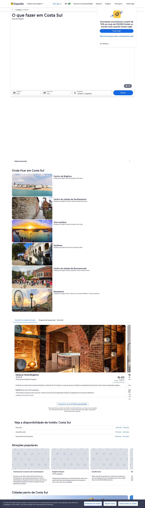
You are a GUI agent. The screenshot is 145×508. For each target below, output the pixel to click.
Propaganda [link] (14, 477)
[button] (72, 352)
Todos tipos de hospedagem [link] (51, 480)
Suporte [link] (108, 460)
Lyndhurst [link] (107, 395)
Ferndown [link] (77, 395)
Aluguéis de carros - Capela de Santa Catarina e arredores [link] (35, 366)
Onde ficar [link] (17, 93)
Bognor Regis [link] (18, 403)
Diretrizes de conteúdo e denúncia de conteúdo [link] (88, 473)
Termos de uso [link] (79, 467)
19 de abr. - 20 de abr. (122, 237)
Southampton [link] (48, 395)
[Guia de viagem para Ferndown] (99, 335)
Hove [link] (105, 411)
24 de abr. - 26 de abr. (122, 241)
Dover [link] (15, 407)
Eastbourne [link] (47, 407)
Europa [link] (13, 10)
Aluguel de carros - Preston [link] (82, 366)
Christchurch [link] (108, 403)
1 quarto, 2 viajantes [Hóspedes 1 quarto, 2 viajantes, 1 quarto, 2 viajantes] (84, 68)
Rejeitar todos (110, 503)
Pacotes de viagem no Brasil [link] (50, 470)
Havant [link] (76, 411)
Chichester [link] (77, 403)
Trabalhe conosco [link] (15, 463)
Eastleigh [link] (76, 407)
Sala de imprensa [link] (15, 473)
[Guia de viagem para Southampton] (76, 335)
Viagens (115, 4)
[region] (72, 504)
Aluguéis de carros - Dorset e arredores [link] (29, 370)
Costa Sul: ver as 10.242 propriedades (87, 212)
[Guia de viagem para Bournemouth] (53, 335)
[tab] (55, 158)
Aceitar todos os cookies (128, 503)
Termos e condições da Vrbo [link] (83, 470)
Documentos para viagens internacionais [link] (117, 475)
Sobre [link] (12, 460)
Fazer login (130, 4)
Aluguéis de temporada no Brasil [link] (52, 467)
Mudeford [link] (17, 399)
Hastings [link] (46, 411)
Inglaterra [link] (27, 10)
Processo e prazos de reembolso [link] (115, 467)
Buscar (124, 68)
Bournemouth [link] (18, 395)
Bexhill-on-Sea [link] (108, 399)
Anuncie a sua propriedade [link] (18, 467)
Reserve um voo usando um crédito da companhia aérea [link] (120, 471)
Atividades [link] (17, 96)
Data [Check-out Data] (48, 68)
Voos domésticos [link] (47, 473)
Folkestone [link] (17, 411)
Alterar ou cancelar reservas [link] (114, 463)
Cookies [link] (77, 460)
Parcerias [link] (13, 470)
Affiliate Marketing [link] (16, 480)
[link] (116, 44)
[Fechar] (141, 503)
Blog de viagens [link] (47, 483)
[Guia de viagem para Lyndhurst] (122, 335)
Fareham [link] (106, 407)
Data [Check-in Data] (17, 68)
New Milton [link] (47, 399)
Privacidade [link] (78, 463)
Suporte (106, 4)
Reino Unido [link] (19, 10)
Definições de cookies (93, 503)
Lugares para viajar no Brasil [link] (50, 460)
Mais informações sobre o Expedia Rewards (116, 36)
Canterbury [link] (47, 403)
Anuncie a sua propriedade (90, 4)
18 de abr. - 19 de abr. (122, 233)
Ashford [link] (76, 399)
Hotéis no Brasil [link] (47, 463)
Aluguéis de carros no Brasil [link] (50, 477)
